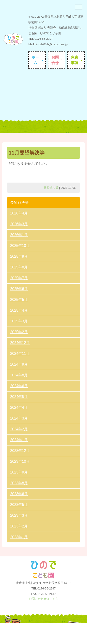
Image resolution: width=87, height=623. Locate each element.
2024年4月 (19, 407)
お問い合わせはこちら (43, 598)
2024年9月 (19, 364)
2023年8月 (19, 483)
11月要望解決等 (26, 153)
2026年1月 (19, 235)
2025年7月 (19, 278)
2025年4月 (19, 310)
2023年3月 (19, 515)
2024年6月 (19, 386)
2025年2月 (19, 332)
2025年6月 (19, 289)
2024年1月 (19, 440)
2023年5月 (19, 505)
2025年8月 (19, 267)
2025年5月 (19, 300)
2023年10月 (20, 461)
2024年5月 (19, 397)
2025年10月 (20, 246)
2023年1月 (19, 537)
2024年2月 (19, 429)
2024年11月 (20, 353)
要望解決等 (51, 187)
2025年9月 (19, 256)
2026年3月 (19, 224)
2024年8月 (19, 375)
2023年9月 (19, 472)
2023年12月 (20, 451)
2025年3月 (19, 321)
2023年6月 (19, 494)
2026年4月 (19, 213)
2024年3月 (19, 418)
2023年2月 (19, 526)
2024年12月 (20, 343)
